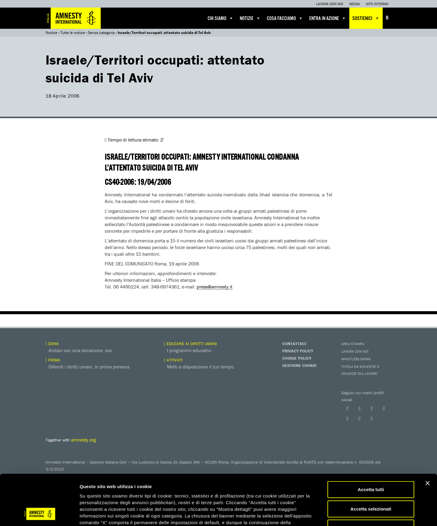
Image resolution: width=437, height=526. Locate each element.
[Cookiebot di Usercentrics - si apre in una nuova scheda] (39, 514)
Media (354, 4)
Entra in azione (327, 18)
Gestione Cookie (299, 365)
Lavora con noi (329, 4)
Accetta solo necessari (371, 482)
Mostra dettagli (319, 514)
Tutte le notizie (72, 32)
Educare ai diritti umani (190, 343)
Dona (52, 343)
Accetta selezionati (370, 463)
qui (96, 489)
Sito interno (377, 4)
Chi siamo (221, 18)
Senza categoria (101, 32)
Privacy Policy (297, 351)
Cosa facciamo (285, 18)
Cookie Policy (296, 358)
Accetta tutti (371, 443)
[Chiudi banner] (427, 437)
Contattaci (294, 343)
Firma (53, 360)
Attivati (173, 360)
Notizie (250, 18)
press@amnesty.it (214, 287)
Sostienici (366, 18)
